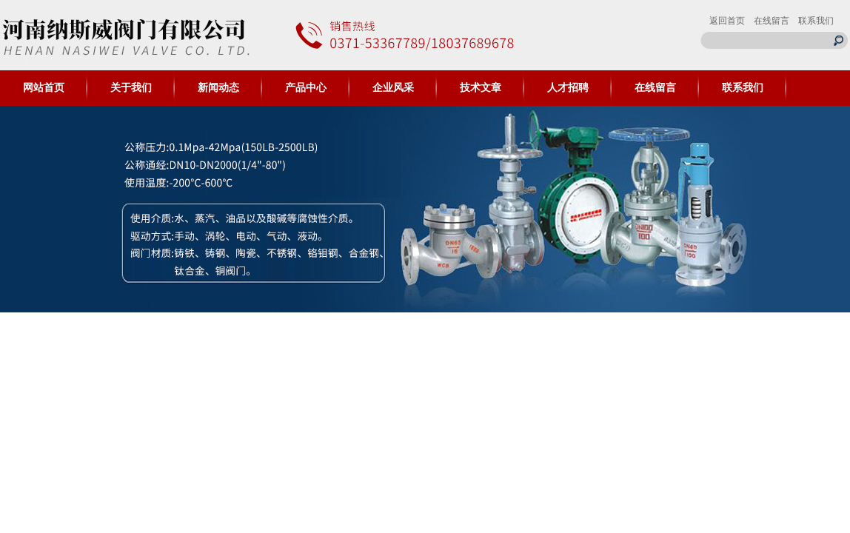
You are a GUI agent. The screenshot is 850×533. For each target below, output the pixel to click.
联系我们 (816, 21)
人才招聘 (568, 87)
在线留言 (771, 21)
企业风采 (393, 87)
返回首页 (727, 21)
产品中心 (306, 87)
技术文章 (480, 87)
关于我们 (131, 87)
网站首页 (43, 87)
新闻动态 (218, 87)
